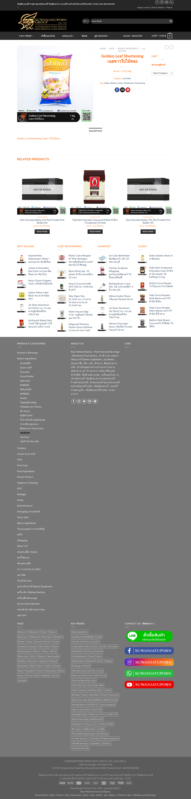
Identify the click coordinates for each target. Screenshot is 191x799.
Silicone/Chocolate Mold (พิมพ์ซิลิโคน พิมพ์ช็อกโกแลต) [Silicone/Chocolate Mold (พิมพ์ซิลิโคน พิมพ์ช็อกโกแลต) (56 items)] (94, 700)
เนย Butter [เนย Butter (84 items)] (94, 743)
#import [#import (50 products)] (53, 661)
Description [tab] (95, 131)
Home (103, 48)
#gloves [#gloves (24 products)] (41, 656)
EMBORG (24, 385)
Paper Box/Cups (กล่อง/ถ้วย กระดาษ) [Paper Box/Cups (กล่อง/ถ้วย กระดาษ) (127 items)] (87, 671)
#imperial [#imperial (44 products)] (43, 661)
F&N (19, 459)
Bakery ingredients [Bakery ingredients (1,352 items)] (79, 632)
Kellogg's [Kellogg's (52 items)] (108, 661)
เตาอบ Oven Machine (28, 603)
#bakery (113, 83)
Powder (23, 398)
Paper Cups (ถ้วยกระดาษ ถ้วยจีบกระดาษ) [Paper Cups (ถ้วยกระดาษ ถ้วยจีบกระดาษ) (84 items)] (89, 675)
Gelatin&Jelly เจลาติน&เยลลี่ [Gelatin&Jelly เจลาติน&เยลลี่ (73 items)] (83, 661)
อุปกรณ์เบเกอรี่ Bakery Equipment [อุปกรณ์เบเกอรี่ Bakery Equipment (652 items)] (105, 738)
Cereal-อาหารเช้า (26, 453)
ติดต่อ (84, 36)
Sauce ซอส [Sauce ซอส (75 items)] (114, 695)
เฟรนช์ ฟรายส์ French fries (31, 609)
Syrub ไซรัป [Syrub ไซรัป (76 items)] (97, 709)
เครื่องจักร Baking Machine (31, 592)
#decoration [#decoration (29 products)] (44, 646)
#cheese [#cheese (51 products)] (47, 641)
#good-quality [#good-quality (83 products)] (53, 656)
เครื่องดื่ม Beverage (27, 597)
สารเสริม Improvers (29, 424)
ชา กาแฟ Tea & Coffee (29, 569)
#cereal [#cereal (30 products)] (38, 641)
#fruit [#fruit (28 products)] (33, 656)
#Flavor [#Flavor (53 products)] (37, 651)
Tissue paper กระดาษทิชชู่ (30, 528)
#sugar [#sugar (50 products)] (21, 675)
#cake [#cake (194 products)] (29, 641)
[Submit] (170, 21)
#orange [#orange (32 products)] (56, 666)
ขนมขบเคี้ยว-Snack (27, 551)
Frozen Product (25, 476)
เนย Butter (126, 78)
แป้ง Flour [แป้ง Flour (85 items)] (106, 743)
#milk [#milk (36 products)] (48, 666)
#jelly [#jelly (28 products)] (32, 666)
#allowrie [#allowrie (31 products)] (22, 632)
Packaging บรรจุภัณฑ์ (28, 511)
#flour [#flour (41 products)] (45, 651)
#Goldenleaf (129, 83)
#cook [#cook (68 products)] (56, 641)
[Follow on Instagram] (162, 2)
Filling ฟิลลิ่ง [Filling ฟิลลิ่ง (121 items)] (77, 651)
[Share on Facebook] (117, 89)
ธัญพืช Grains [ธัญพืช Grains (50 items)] (89, 729)
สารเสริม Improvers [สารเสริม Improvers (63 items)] (80, 738)
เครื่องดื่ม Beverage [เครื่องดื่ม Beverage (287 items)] (79, 743)
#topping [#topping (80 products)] (45, 675)
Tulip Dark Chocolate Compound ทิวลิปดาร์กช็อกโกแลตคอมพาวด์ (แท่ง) (95, 221)
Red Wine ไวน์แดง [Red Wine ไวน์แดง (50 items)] (79, 695)
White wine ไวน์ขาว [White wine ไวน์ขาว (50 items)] (97, 714)
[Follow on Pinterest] (95, 401)
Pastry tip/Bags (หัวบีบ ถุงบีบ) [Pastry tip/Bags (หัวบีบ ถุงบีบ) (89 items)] (84, 680)
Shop (111, 48)
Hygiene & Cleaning (27, 482)
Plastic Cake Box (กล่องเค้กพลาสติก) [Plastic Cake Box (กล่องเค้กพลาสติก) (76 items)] (87, 690)
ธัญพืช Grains (26, 415)
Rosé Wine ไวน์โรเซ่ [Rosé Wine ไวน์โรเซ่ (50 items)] (98, 695)
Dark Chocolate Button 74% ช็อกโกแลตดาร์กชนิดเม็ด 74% (148, 221)
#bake (107, 83)
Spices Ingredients (26, 523)
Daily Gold (25, 380)
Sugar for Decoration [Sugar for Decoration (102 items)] (80, 709)
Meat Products (25, 505)
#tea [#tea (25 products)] (37, 675)
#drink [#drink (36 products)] (55, 646)
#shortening (140, 83)
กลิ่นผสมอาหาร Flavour (31, 406)
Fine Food (22, 465)
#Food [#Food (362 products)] (53, 651)
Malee (20, 500)
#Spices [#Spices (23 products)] (61, 671)
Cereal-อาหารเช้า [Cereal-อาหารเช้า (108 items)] (99, 646)
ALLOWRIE (25, 363)
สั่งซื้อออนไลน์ (48, 36)
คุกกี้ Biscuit (23, 557)
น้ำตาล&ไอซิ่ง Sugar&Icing (32, 419)
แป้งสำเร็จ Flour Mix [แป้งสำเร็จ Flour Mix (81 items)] (80, 748)
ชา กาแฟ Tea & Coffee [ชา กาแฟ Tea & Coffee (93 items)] (103, 724)
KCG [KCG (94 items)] (100, 661)
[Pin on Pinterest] (127, 89)
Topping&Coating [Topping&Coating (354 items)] (79, 714)
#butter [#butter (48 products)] (21, 641)
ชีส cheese (25, 411)
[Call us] (171, 2)
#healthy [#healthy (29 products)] (21, 661)
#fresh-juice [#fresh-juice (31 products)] (23, 656)
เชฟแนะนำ (68, 36)
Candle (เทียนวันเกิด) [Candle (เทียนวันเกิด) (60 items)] (80, 646)
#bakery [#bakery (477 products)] (52, 632)
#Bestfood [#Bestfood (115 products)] (34, 637)
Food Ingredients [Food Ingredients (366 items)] (79, 656)
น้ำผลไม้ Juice (24, 580)
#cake (120, 83)
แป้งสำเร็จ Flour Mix (29, 441)
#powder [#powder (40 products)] (30, 671)
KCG (19, 488)
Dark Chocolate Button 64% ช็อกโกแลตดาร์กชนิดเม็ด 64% (42, 221)
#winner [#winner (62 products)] (55, 675)
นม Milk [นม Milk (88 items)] (101, 729)
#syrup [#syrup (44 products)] (29, 675)
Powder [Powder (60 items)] (108, 690)
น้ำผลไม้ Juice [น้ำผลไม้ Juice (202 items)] (102, 734)
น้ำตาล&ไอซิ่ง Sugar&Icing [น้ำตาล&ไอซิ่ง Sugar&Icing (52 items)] (83, 734)
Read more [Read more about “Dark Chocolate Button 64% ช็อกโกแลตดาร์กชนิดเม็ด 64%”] (42, 232)
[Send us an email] (167, 2)
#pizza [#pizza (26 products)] (20, 671)
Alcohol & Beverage (27, 352)
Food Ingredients (26, 471)
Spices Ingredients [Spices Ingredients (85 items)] (107, 704)
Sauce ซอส (23, 517)
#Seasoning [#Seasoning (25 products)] (50, 671)
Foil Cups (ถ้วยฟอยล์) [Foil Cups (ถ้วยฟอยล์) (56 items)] (93, 651)
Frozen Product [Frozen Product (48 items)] (95, 656)
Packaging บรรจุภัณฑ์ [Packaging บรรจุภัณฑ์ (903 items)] (81, 666)
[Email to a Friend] (122, 89)
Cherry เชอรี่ (26, 367)
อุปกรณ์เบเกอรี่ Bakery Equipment (34, 586)
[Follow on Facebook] (157, 2)
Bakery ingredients (128, 48)
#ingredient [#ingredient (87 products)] (23, 666)
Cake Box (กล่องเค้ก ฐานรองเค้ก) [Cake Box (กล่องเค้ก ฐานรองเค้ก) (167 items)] (85, 641)
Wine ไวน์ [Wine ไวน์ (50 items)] (113, 714)
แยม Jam (21, 615)
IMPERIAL (25, 393)
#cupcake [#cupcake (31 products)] (32, 646)
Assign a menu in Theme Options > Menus (154, 7)
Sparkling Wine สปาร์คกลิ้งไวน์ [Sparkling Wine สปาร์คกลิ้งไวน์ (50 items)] (84, 704)
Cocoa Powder (27, 376)
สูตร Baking (102, 36)
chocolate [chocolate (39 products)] (22, 680)
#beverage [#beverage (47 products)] (46, 637)
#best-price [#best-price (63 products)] (23, 637)
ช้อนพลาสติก (24, 563)
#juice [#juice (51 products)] (40, 666)
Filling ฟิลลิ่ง (25, 389)
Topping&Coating (28, 402)
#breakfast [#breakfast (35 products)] (58, 637)
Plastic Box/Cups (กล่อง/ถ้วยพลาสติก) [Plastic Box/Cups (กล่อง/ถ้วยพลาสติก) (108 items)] (87, 685)
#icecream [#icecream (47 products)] (32, 661)
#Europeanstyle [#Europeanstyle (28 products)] (24, 651)
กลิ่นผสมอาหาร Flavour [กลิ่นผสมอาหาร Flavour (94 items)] (81, 724)
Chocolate (25, 372)
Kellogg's (21, 494)
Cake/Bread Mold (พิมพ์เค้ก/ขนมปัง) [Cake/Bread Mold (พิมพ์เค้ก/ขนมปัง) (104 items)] (87, 637)
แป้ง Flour (24, 437)
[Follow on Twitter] (84, 401)
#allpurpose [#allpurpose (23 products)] (33, 632)
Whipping (22, 540)
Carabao (21, 448)
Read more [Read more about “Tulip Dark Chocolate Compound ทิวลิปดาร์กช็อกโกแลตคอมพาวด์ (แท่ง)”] (95, 232)
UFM (20, 534)
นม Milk (21, 574)
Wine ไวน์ (22, 546)
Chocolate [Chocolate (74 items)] (113, 646)
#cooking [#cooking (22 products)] (22, 646)
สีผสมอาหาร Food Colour (32, 428)
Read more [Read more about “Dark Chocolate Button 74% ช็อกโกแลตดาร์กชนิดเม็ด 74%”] (148, 232)
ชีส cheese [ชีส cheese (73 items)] (76, 729)
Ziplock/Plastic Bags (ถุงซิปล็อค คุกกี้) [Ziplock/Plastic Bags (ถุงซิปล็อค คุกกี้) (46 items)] (87, 719)
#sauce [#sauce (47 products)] (39, 671)
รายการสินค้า (26, 36)
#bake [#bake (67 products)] (43, 632)
